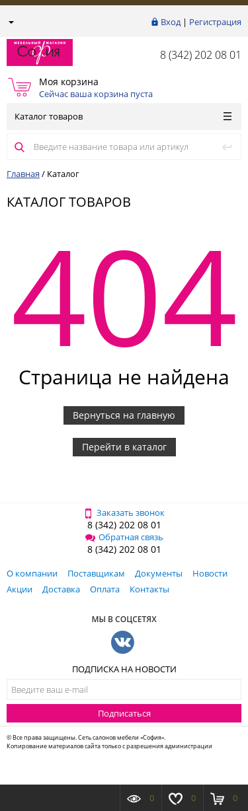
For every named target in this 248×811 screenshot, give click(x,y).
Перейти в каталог (124, 447)
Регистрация (215, 22)
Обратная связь (124, 537)
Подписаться (124, 713)
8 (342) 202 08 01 (200, 55)
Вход (171, 22)
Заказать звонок (124, 512)
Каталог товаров (123, 116)
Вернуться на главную (124, 415)
